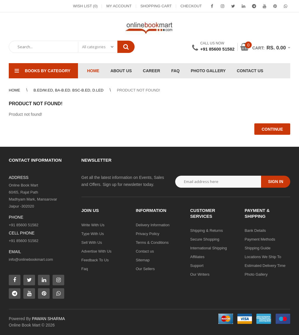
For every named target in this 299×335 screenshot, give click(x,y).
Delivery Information (153, 225)
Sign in (275, 181)
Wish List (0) (85, 6)
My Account (118, 6)
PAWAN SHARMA (48, 318)
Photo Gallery (256, 274)
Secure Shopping (204, 239)
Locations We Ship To (263, 257)
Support (197, 265)
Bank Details (255, 230)
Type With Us (92, 234)
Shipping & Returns (206, 230)
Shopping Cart (156, 6)
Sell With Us (91, 242)
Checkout (191, 6)
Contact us (145, 251)
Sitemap (143, 260)
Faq (84, 269)
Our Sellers (145, 269)
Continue (272, 129)
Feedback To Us (95, 260)
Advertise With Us (96, 251)
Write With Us (93, 225)
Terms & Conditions (152, 242)
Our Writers (199, 274)
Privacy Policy (147, 234)
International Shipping (208, 248)
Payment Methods (260, 239)
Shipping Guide (258, 248)
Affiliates (197, 257)
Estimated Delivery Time (265, 265)
